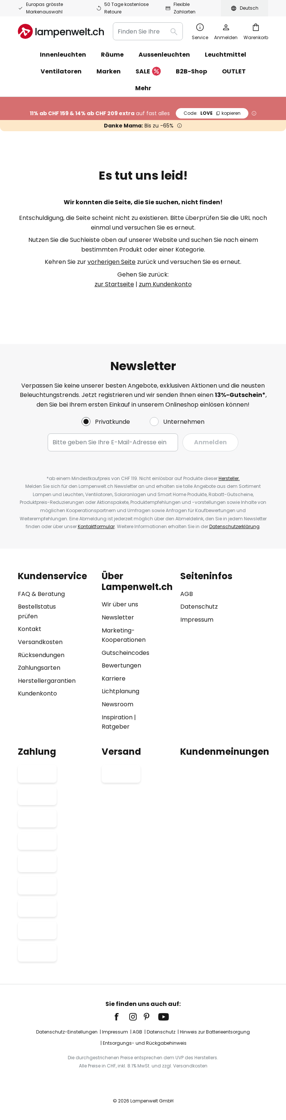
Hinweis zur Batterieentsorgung (215, 1032)
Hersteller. (229, 478)
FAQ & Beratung (41, 594)
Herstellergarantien (47, 680)
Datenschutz (199, 606)
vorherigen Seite (112, 262)
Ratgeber (116, 726)
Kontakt (29, 629)
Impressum (196, 619)
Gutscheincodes (125, 653)
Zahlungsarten (39, 667)
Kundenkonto (37, 693)
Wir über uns (120, 604)
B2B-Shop (191, 71)
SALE (148, 72)
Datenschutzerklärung (234, 526)
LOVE (212, 113)
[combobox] (147, 31)
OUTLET (234, 71)
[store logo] (61, 31)
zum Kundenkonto (165, 284)
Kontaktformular (96, 526)
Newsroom (117, 704)
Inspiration (117, 717)
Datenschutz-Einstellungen (67, 1032)
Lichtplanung (120, 691)
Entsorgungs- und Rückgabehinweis (145, 1043)
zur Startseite (114, 284)
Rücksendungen (41, 655)
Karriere (113, 678)
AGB (186, 594)
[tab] (56, 651)
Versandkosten (40, 642)
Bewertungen (121, 665)
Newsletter (118, 617)
